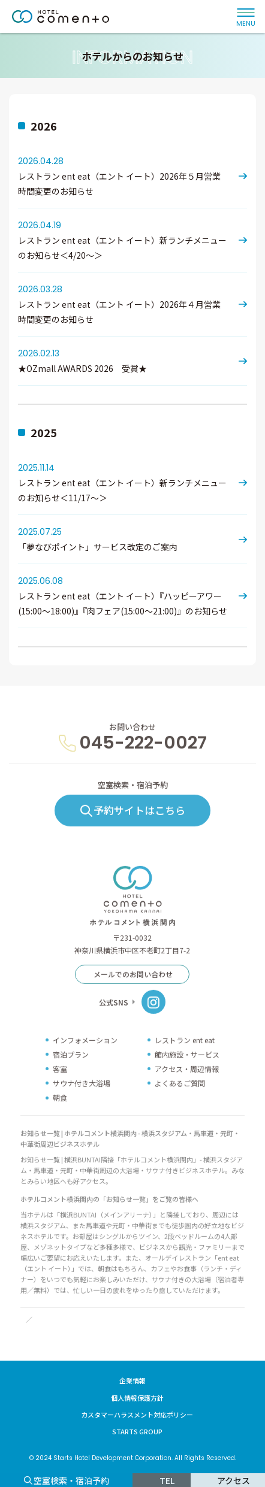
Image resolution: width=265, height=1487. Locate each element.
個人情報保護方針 (137, 1398)
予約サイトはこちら (139, 827)
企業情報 (132, 1380)
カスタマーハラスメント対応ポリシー (137, 1414)
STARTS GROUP (137, 1431)
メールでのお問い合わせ (133, 992)
